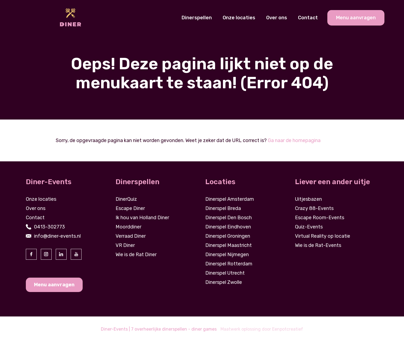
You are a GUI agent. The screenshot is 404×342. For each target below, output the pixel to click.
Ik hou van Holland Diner (142, 218)
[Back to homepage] (70, 17)
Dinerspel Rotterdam (228, 264)
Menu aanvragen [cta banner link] (356, 18)
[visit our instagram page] (46, 254)
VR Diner (125, 245)
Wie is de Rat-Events (318, 245)
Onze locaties (239, 18)
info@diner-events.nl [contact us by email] (57, 236)
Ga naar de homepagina (294, 140)
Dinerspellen (197, 18)
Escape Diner (130, 208)
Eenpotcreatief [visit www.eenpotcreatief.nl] (287, 329)
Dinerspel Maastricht (228, 245)
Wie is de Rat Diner (136, 255)
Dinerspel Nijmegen (227, 255)
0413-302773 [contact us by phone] (49, 227)
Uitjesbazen (308, 199)
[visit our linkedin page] (61, 254)
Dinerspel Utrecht (225, 273)
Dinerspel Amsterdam (229, 199)
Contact (308, 18)
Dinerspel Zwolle (223, 282)
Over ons (276, 18)
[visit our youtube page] (76, 254)
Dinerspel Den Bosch (228, 218)
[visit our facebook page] (31, 254)
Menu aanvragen (54, 285)
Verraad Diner (131, 236)
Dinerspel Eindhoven (228, 227)
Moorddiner (128, 227)
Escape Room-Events (319, 218)
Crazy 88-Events (314, 208)
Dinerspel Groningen (227, 236)
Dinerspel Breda (223, 208)
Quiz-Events (309, 227)
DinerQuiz (126, 199)
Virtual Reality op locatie (322, 236)
